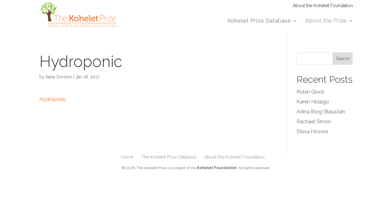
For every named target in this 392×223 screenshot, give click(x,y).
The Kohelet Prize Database (168, 157)
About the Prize (326, 21)
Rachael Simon (314, 122)
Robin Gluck (310, 92)
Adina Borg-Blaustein (321, 112)
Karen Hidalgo (313, 102)
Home (127, 157)
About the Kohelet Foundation (323, 5)
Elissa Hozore (312, 131)
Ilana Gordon (59, 76)
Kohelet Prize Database (259, 21)
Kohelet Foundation (217, 168)
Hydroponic (52, 99)
